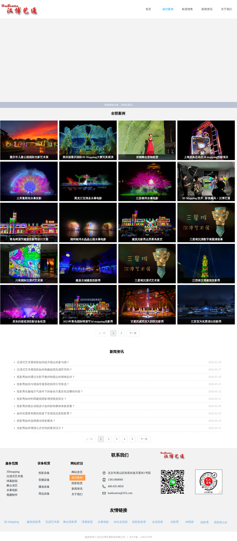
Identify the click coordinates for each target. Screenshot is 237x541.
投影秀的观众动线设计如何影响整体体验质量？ (46, 406)
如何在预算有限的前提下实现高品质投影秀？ (44, 413)
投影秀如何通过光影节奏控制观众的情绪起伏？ (46, 376)
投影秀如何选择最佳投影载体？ (36, 420)
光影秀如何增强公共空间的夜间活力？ (40, 428)
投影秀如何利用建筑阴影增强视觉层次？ (42, 398)
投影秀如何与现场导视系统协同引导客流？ (43, 384)
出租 (220, 522)
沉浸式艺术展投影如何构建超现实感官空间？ (44, 369)
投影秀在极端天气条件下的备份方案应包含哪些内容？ (50, 391)
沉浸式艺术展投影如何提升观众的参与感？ (43, 362)
